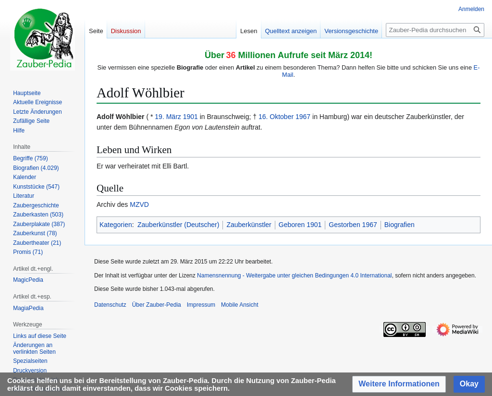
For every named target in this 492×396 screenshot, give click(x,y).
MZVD (139, 204)
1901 (190, 116)
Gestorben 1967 (353, 224)
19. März (168, 116)
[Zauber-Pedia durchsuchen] (435, 30)
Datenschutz (110, 304)
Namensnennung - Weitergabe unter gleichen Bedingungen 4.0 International (294, 275)
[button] (399, 384)
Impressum (201, 304)
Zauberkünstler (248, 224)
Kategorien (115, 224)
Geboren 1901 (300, 224)
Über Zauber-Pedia (156, 304)
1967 (302, 116)
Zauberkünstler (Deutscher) (178, 224)
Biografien (399, 224)
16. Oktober (276, 116)
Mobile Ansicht (239, 304)
